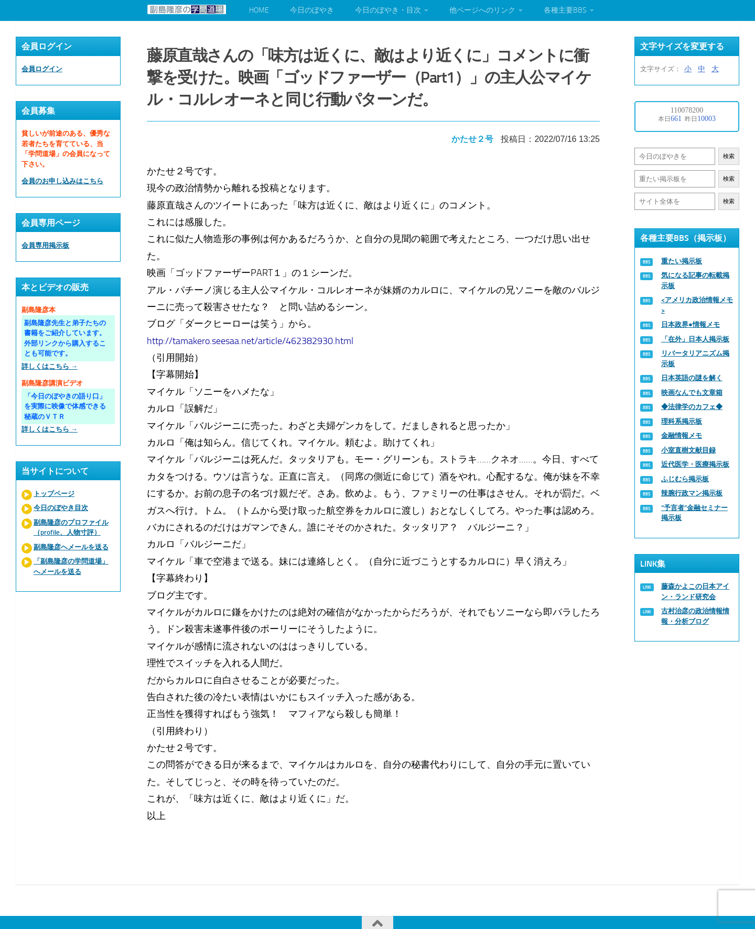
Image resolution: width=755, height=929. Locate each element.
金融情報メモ (681, 435)
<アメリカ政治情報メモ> (697, 305)
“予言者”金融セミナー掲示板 (694, 513)
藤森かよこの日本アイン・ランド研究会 (695, 591)
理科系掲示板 (681, 421)
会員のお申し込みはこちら (62, 181)
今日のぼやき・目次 (388, 10)
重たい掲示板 (681, 261)
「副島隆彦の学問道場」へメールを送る (71, 566)
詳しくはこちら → (49, 366)
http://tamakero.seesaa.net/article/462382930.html (254, 333)
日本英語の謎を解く (691, 378)
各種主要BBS (565, 10)
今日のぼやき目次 (61, 508)
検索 (729, 156)
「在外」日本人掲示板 (695, 339)
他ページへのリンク (482, 10)
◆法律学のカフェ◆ (691, 407)
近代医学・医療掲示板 (695, 464)
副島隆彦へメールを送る (71, 547)
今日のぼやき (312, 10)
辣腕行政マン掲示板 (691, 493)
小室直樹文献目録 (688, 450)
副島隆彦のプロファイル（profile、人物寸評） (71, 527)
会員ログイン (41, 69)
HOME (259, 10)
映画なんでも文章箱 (691, 392)
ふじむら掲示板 (685, 479)
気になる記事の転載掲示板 (695, 280)
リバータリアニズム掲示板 (695, 358)
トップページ (54, 493)
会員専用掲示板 (45, 245)
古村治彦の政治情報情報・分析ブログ (695, 616)
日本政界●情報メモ (690, 324)
